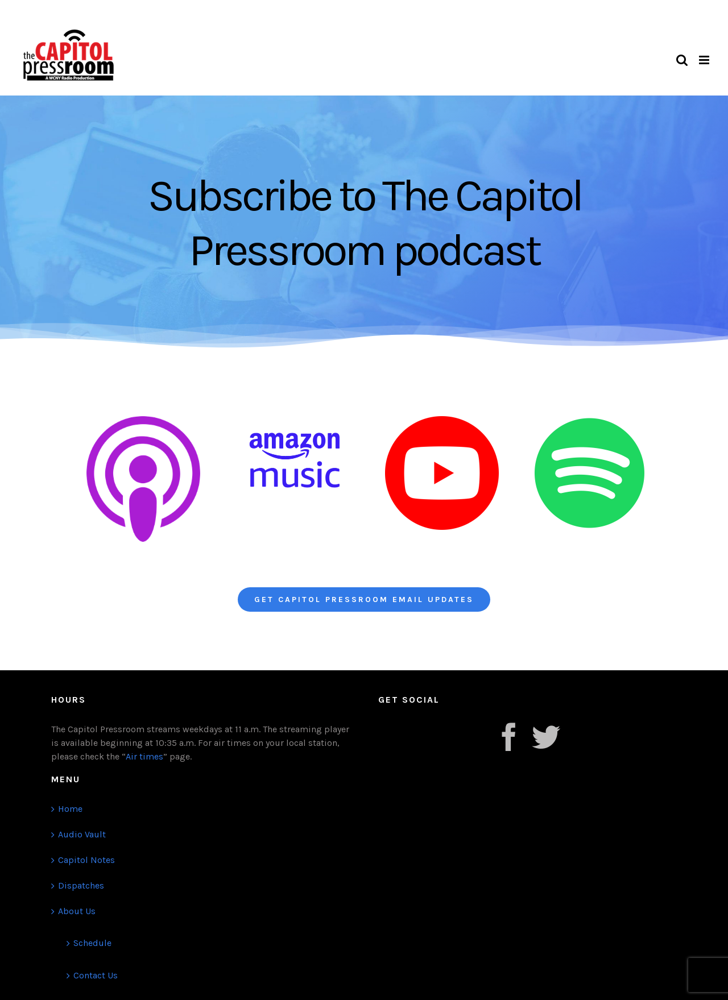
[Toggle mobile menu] (705, 60)
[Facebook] (509, 737)
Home (70, 808)
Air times (144, 756)
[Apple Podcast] (143, 420)
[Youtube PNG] (442, 420)
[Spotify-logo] (589, 420)
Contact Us (95, 975)
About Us (77, 911)
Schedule (92, 942)
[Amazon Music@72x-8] (294, 420)
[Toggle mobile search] (682, 60)
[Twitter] (546, 737)
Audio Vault (82, 834)
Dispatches (81, 885)
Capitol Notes (86, 859)
